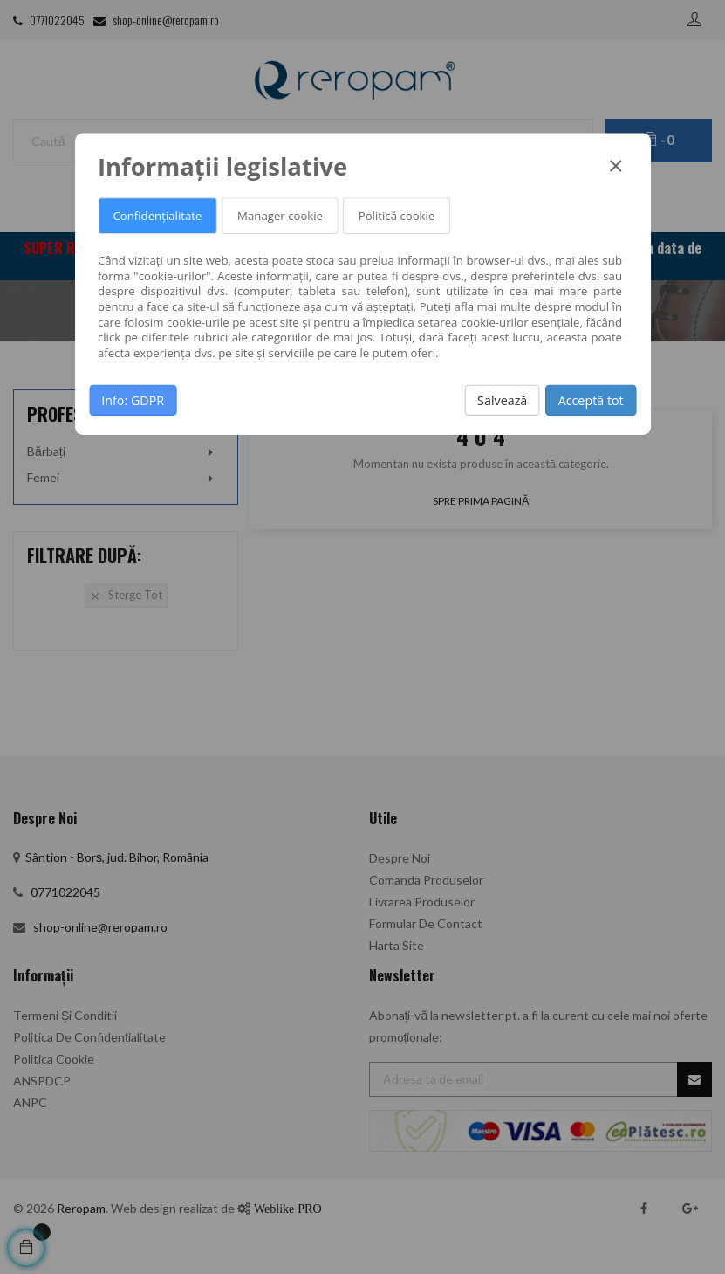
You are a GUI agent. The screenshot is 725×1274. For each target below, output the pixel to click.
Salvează (502, 400)
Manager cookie (280, 215)
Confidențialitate (157, 215)
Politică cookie (397, 215)
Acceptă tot (591, 400)
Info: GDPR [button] (132, 400)
